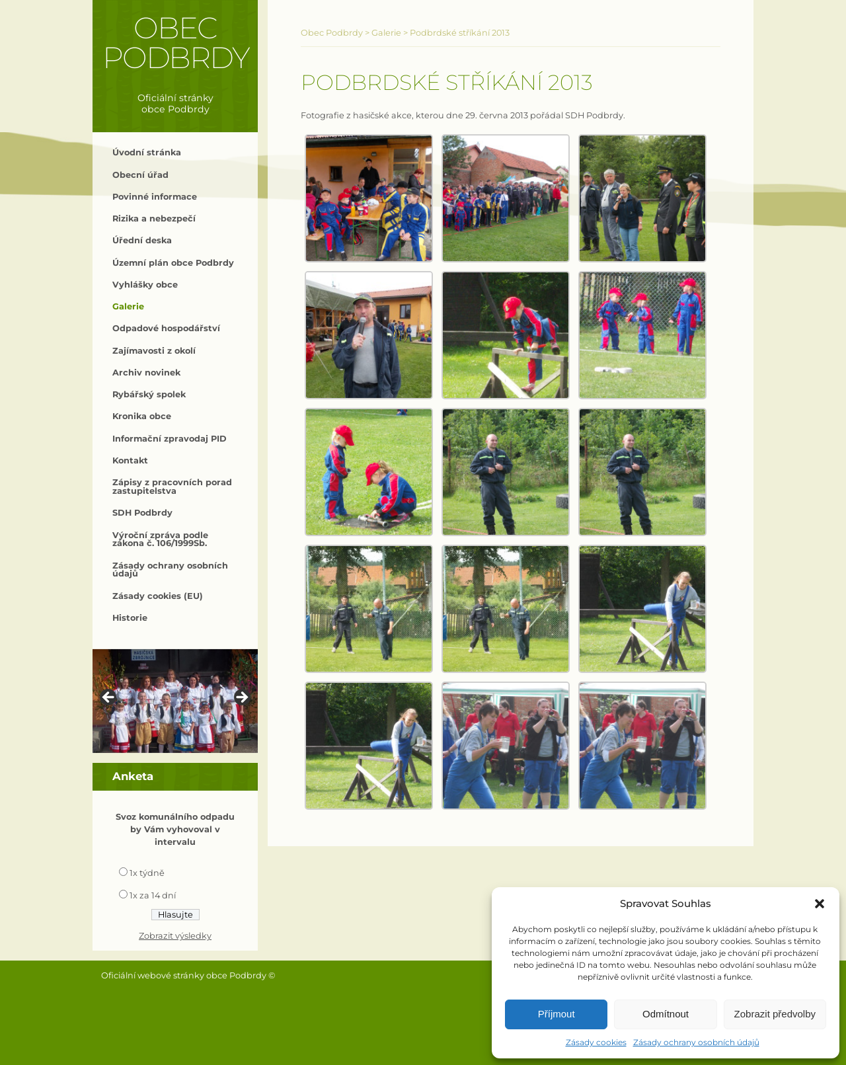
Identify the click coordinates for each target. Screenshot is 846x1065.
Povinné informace (154, 197)
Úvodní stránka (146, 152)
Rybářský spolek (149, 394)
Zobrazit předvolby (775, 1013)
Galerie (128, 306)
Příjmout (556, 1013)
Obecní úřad (140, 175)
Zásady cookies (596, 1042)
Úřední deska (142, 240)
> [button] (241, 698)
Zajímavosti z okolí (154, 351)
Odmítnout (665, 1013)
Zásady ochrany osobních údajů (696, 1042)
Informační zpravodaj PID (169, 439)
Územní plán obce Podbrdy (173, 263)
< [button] (109, 698)
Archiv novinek (146, 372)
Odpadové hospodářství (166, 328)
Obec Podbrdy (175, 42)
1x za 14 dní (153, 895)
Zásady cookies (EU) (157, 596)
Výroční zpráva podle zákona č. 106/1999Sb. (160, 539)
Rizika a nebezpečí (154, 218)
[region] (175, 701)
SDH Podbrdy (142, 513)
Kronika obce (141, 416)
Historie (129, 618)
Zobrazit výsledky (175, 936)
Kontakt (130, 460)
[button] (819, 903)
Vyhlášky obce (145, 285)
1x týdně (147, 873)
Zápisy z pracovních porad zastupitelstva (172, 486)
